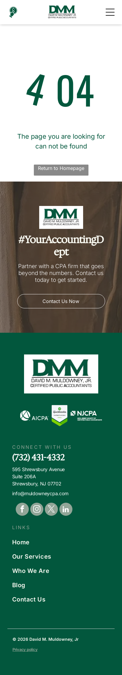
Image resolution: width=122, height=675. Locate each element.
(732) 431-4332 (38, 457)
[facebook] (22, 510)
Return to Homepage (61, 168)
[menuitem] (61, 542)
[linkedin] (65, 510)
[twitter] (51, 510)
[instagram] (36, 510)
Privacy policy (24, 649)
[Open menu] (110, 12)
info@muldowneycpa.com (40, 493)
